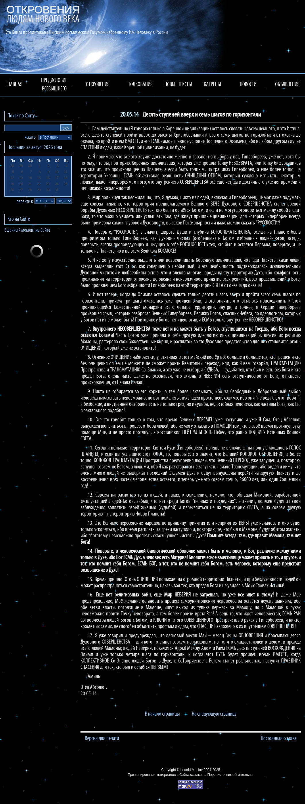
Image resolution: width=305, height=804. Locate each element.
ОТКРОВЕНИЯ (98, 85)
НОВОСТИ (248, 85)
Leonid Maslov (192, 770)
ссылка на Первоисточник (211, 775)
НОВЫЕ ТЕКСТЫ (178, 85)
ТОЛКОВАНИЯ (140, 85)
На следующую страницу (214, 714)
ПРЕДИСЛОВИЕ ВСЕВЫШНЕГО (54, 85)
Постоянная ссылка (278, 738)
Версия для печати (102, 738)
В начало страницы (162, 714)
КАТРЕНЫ (212, 85)
